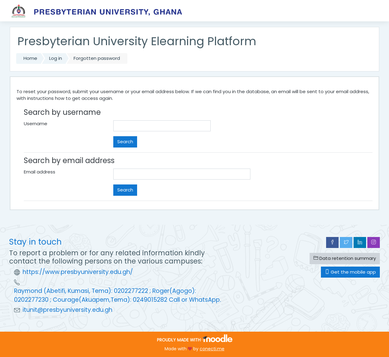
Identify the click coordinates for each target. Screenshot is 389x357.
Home (30, 58)
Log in (55, 58)
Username (35, 123)
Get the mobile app (350, 272)
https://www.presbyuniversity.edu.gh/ (78, 272)
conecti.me (212, 349)
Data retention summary (345, 258)
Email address (39, 172)
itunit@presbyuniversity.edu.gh (67, 310)
